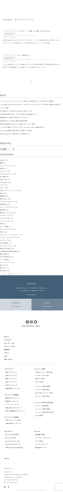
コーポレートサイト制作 (42, 375)
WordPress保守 (10, 438)
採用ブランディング (6, 213)
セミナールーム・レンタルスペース (10, 235)
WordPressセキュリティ (12, 441)
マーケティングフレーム (7, 246)
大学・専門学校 (5, 257)
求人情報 (3, 177)
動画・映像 (3, 254)
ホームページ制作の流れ (42, 396)
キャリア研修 (39, 441)
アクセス (6, 353)
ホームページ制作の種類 (42, 386)
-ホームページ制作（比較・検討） (44, 402)
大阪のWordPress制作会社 (14, 447)
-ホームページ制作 (39, 369)
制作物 (2, 168)
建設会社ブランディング (12, 398)
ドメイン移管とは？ (23, 55)
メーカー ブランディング (12, 404)
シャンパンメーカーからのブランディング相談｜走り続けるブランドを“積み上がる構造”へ (27, 101)
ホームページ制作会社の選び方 (44, 412)
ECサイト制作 (39, 382)
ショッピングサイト (5, 221)
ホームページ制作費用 (42, 406)
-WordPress (8, 431)
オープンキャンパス (6, 166)
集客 (1, 224)
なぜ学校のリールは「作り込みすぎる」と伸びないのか (16, 111)
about (6, 336)
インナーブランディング (7, 207)
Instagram (3, 182)
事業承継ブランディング (12, 388)
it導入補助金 (4, 243)
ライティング (3, 171)
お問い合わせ (8, 359)
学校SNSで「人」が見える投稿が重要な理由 (13, 121)
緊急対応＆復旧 (5, 248)
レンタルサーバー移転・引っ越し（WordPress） (34, 31)
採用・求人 (3, 199)
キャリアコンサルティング (7, 202)
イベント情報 (4, 260)
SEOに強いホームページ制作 (44, 393)
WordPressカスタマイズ (13, 444)
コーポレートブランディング (8, 237)
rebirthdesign (5, 218)
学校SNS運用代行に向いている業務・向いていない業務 (17, 124)
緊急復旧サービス (40, 447)
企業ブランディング (11, 375)
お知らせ (3, 160)
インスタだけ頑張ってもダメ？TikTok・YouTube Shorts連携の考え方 (22, 127)
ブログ (2, 185)
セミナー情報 (4, 226)
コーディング (4, 240)
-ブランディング (8, 369)
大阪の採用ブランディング (13, 423)
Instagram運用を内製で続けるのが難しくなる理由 (16, 130)
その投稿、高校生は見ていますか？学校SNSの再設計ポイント (19, 114)
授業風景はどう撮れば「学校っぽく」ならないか (14, 117)
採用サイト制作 (40, 379)
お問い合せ (3, 179)
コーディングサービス (41, 444)
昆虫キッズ (3, 268)
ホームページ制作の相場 (42, 409)
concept (7, 340)
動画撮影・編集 (40, 434)
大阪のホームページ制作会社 (44, 372)
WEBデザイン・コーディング (34, 59)
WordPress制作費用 (12, 434)
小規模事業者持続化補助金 (9, 251)
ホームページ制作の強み (42, 390)
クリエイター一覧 (9, 343)
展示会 (2, 193)
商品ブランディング (11, 382)
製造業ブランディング (11, 401)
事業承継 (3, 204)
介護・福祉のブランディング (13, 408)
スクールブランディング (7, 229)
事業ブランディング (11, 379)
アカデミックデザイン (6, 174)
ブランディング (4, 215)
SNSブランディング (11, 385)
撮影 (1, 163)
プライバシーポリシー (10, 346)
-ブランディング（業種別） (11, 395)
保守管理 (3, 271)
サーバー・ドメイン (31, 35)
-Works (6, 458)
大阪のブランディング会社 (13, 420)
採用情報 (7, 349)
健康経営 (3, 196)
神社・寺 (2, 265)
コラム (2, 188)
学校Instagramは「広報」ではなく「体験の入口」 (15, 134)
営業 (1, 232)
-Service (37, 431)
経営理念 (3, 210)
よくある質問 (39, 415)
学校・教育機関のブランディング (15, 411)
